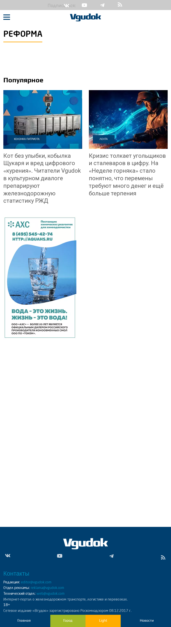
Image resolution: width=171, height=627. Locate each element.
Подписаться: (51, 6)
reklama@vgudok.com (47, 588)
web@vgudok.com (50, 594)
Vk (66, 5)
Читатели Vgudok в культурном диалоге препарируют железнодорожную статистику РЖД (42, 178)
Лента (104, 139)
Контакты (16, 573)
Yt (84, 5)
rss (120, 5)
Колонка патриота (27, 139)
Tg (102, 5)
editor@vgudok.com (36, 582)
